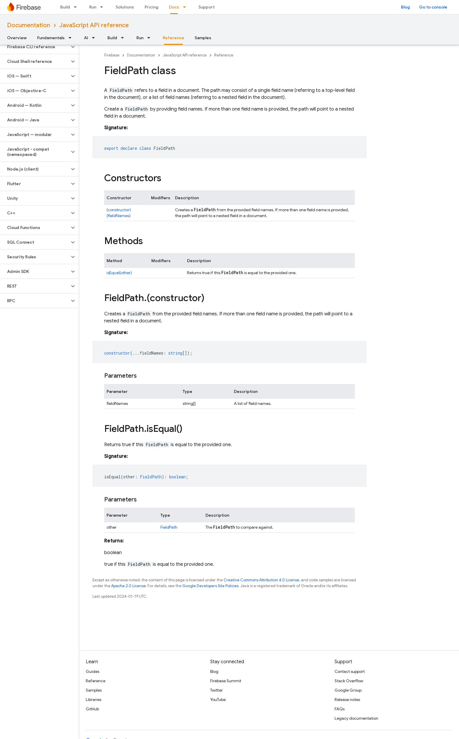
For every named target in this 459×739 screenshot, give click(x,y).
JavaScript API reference (94, 25)
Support (206, 7)
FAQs (340, 708)
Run (92, 7)
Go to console (433, 7)
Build (65, 7)
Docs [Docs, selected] (174, 7)
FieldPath (168, 527)
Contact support (350, 671)
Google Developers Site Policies (210, 585)
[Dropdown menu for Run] (103, 7)
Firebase (111, 55)
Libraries (93, 699)
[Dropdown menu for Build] (77, 7)
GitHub (92, 708)
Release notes (347, 699)
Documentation (28, 25)
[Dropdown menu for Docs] (186, 7)
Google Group (348, 690)
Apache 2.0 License (128, 585)
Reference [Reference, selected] (173, 37)
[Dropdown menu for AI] (95, 38)
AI (86, 37)
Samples (203, 37)
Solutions (125, 7)
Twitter (216, 690)
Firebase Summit (225, 680)
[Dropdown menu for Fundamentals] (72, 38)
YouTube (218, 699)
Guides (92, 671)
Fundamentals (51, 37)
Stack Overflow (349, 680)
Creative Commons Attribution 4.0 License (261, 580)
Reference (223, 55)
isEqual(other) (119, 272)
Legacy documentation (356, 718)
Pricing (151, 7)
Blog (405, 7)
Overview (17, 37)
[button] (34, 47)
